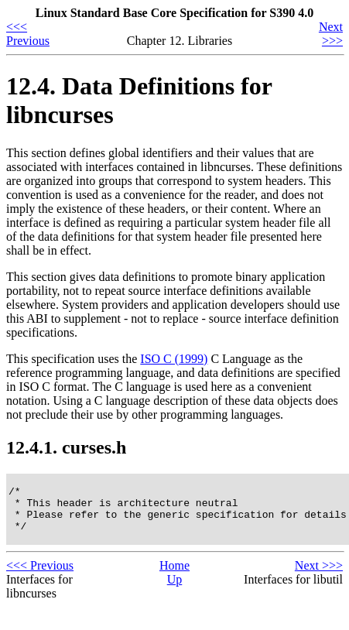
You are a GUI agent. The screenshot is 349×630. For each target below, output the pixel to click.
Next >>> (331, 33)
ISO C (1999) (173, 358)
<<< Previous (28, 33)
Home (174, 574)
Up (175, 588)
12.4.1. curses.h (66, 447)
